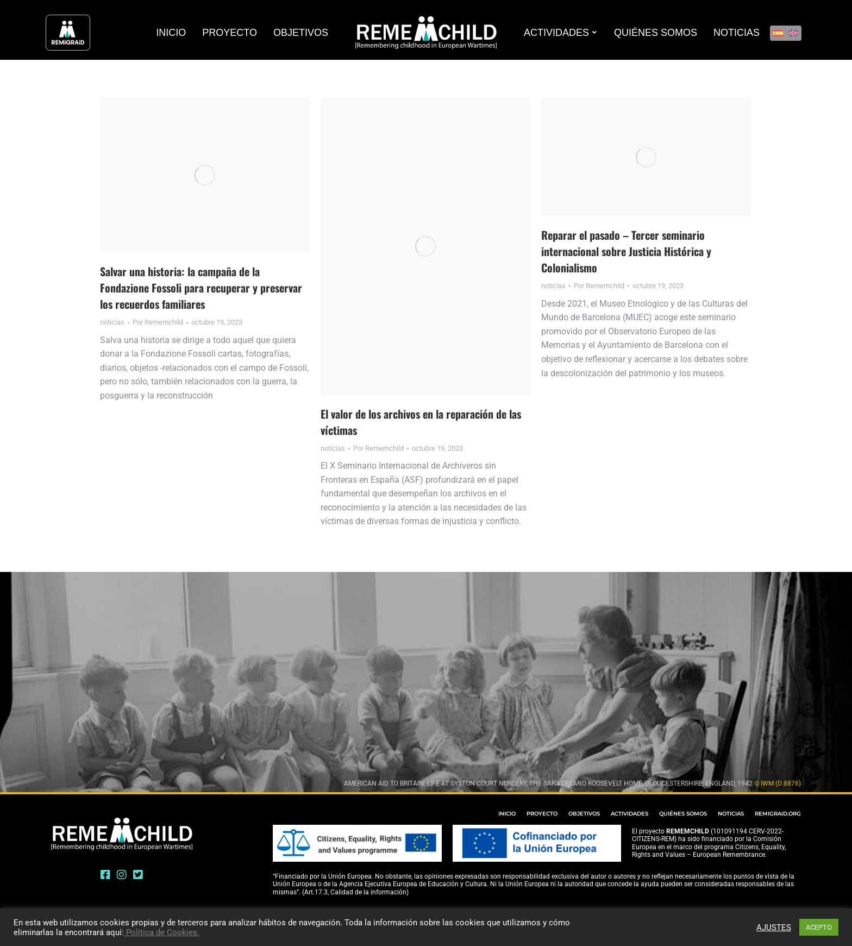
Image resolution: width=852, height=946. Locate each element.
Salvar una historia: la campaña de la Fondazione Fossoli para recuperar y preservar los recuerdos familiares (201, 287)
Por (158, 322)
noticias (112, 322)
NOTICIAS (731, 813)
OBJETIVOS (584, 813)
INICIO (507, 813)
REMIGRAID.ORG (778, 813)
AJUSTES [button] (773, 927)
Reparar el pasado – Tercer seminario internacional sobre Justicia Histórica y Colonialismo (626, 251)
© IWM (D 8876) (777, 783)
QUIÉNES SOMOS (683, 813)
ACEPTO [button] (819, 927)
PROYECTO (542, 813)
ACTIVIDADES (629, 813)
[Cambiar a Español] (778, 33)
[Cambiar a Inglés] (793, 33)
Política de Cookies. (161, 932)
